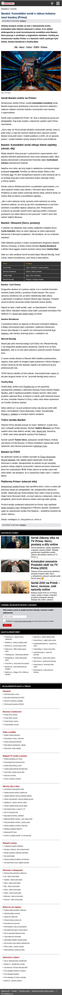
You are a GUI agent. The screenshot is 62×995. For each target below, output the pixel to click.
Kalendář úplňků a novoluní (12, 913)
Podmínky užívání (24, 991)
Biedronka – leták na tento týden (13, 896)
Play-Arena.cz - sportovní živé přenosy (44, 661)
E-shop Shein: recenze (10, 718)
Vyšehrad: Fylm (40, 446)
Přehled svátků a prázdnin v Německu (15, 910)
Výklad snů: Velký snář (10, 917)
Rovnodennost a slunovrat (11, 923)
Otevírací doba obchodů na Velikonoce (15, 873)
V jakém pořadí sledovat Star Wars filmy (15, 769)
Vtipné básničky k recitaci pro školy (14, 950)
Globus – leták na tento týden (12, 893)
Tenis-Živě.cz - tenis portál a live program (17, 663)
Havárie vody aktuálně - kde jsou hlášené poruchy (18, 799)
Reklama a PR (5, 991)
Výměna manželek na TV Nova (13, 759)
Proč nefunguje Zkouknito (11, 974)
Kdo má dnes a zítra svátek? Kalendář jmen (17, 943)
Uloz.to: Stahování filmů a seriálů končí (15, 961)
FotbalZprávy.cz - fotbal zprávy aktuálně (16, 654)
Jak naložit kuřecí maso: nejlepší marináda (16, 862)
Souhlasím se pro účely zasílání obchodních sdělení (30, 621)
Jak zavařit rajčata (9, 856)
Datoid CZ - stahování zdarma (13, 980)
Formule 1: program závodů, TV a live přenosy (17, 835)
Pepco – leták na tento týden (12, 889)
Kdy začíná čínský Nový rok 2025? (14, 697)
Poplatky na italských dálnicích (13, 829)
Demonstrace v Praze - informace (14, 738)
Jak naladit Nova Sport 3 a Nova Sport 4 (16, 930)
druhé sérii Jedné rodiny (23, 314)
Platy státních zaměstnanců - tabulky (15, 745)
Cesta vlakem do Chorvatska (12, 936)
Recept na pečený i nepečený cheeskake (16, 853)
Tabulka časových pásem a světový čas (15, 792)
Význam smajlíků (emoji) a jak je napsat (15, 806)
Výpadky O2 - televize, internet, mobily (15, 802)
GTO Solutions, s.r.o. (7, 993)
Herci (21, 47)
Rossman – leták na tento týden (13, 899)
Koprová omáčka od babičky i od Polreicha (16, 859)
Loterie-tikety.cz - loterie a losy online (44, 649)
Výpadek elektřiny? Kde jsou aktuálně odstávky (18, 796)
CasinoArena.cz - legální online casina (44, 640)
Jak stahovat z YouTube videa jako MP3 (15, 967)
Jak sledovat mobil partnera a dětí (14, 789)
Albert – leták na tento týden (12, 883)
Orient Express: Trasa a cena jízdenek (15, 926)
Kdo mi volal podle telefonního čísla (14, 933)
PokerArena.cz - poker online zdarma (44, 658)
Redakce (23, 21)
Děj (16, 47)
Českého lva (28, 387)
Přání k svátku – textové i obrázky (14, 946)
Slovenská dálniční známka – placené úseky (17, 822)
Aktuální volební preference (12, 735)
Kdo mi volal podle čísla (11, 812)
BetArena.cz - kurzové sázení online (15, 646)
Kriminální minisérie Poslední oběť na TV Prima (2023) (44, 565)
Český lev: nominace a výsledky (13, 701)
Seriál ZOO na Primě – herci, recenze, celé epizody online (45, 586)
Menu (58, 3)
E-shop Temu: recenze (10, 714)
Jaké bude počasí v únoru (11, 694)
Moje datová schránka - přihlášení (14, 815)
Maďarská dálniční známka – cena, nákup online (18, 819)
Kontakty (14, 991)
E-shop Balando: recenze (11, 724)
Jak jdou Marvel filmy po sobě (12, 765)
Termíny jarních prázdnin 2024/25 (14, 704)
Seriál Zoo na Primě (10, 775)
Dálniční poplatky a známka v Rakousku (15, 825)
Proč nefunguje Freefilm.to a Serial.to (15, 971)
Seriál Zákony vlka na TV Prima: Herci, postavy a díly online (45, 541)
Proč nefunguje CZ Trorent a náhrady (15, 977)
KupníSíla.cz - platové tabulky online (44, 637)
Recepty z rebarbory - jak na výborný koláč (16, 849)
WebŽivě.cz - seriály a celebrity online (16, 642)
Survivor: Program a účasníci (12, 779)
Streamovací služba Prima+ (13, 486)
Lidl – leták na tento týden (11, 876)
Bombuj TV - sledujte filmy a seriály (14, 964)
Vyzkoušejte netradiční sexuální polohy (15, 940)
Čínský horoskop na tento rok (12, 920)
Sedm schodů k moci (10, 508)
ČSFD (36, 47)
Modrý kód (41, 431)
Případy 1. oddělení (9, 414)
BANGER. (5, 350)
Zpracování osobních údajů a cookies (43, 991)
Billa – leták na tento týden (12, 886)
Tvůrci (29, 47)
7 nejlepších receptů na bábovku (13, 846)
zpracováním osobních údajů (22, 621)
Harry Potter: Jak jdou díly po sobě (14, 772)
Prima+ (44, 47)
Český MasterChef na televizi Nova (14, 762)
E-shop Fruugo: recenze (11, 721)
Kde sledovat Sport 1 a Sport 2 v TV (14, 809)
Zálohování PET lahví (10, 832)
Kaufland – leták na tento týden (13, 880)
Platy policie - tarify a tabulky (12, 748)
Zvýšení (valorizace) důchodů (12, 742)
